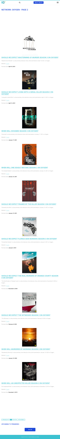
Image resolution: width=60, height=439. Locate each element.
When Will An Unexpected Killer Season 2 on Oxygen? (25, 383)
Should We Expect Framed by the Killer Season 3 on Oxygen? (28, 204)
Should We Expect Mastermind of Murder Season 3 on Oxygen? (29, 57)
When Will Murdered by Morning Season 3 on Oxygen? (25, 349)
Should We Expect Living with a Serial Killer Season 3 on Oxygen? (27, 93)
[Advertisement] (30, 22)
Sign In (36, 2)
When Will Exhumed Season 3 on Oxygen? (19, 131)
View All (30, 429)
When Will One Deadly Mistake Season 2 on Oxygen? (24, 168)
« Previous (4, 419)
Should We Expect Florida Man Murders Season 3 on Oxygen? (29, 239)
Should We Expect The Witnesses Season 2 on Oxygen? (25, 315)
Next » (23, 419)
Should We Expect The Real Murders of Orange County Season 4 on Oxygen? (29, 277)
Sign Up (41, 2)
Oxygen (7, 63)
